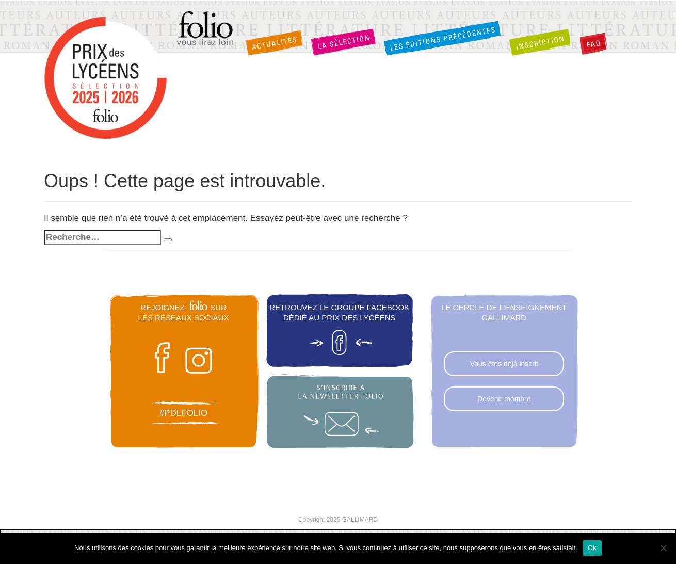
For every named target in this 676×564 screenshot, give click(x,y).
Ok (592, 548)
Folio (205, 29)
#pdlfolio (183, 413)
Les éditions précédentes (442, 38)
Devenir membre (503, 399)
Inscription (539, 42)
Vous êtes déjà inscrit (504, 364)
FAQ (593, 43)
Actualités (274, 43)
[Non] (663, 548)
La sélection (343, 42)
